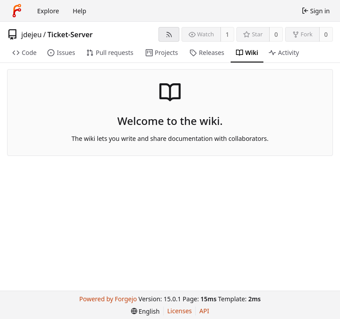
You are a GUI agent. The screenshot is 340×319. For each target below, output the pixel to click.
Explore (48, 11)
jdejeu (31, 34)
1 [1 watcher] (227, 34)
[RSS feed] (168, 34)
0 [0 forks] (326, 34)
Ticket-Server (70, 34)
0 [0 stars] (276, 34)
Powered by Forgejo (108, 299)
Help (79, 11)
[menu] (145, 311)
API (204, 311)
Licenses (179, 311)
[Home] (16, 11)
